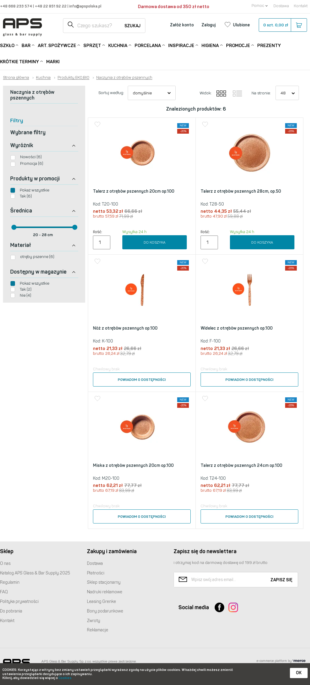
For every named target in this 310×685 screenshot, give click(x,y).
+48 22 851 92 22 (51, 6)
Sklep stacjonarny (104, 582)
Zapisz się (281, 580)
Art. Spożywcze (57, 45)
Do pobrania (11, 611)
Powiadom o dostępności (142, 380)
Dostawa (281, 6)
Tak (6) (26, 196)
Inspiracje (181, 45)
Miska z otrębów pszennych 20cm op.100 (133, 465)
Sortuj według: (111, 92)
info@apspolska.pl (84, 6)
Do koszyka (154, 242)
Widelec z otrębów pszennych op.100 (237, 328)
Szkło (7, 45)
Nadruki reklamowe (104, 592)
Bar (26, 45)
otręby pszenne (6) (37, 256)
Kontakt (301, 6)
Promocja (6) (31, 163)
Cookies (65, 678)
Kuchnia (117, 45)
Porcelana (148, 45)
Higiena (210, 45)
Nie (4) (25, 295)
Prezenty (269, 45)
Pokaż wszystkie (34, 190)
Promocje (238, 45)
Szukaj (132, 25)
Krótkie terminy (19, 61)
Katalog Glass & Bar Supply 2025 (35, 573)
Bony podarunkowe (105, 611)
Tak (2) (25, 289)
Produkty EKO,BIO (73, 78)
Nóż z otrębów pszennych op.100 (125, 328)
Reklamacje (97, 630)
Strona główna (16, 78)
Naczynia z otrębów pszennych (124, 78)
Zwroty (93, 620)
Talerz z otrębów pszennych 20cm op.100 (133, 191)
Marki (53, 61)
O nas (5, 563)
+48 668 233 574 (16, 6)
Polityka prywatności (19, 601)
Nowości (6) (31, 157)
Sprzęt (92, 45)
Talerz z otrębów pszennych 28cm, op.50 (241, 191)
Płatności (95, 573)
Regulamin (9, 582)
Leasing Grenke (101, 601)
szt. (282, 25)
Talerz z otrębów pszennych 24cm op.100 (241, 465)
